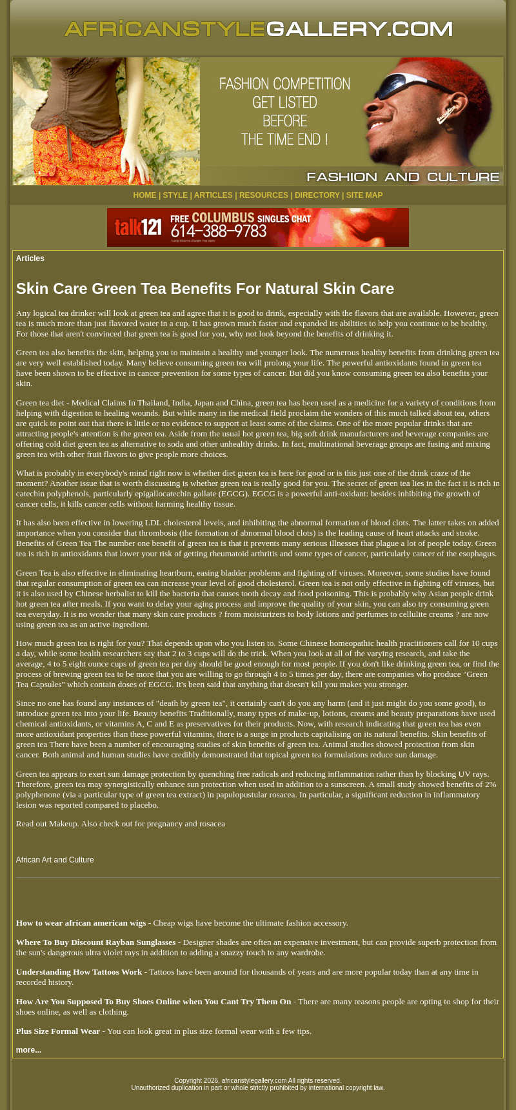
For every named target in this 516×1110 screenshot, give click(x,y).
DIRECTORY (317, 195)
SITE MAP (364, 195)
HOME (145, 195)
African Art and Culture (55, 859)
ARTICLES (213, 195)
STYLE (175, 195)
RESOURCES (263, 195)
